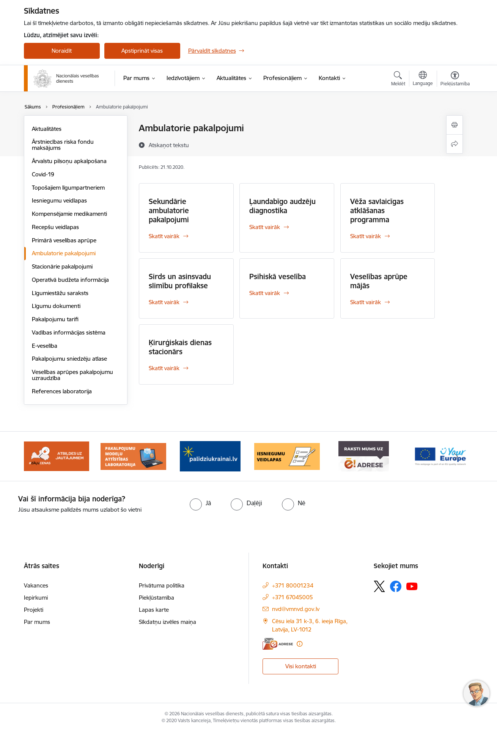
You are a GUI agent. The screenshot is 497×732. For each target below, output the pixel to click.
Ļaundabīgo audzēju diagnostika (282, 206)
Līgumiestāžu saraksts (60, 293)
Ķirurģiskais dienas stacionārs (180, 347)
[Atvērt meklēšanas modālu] (398, 80)
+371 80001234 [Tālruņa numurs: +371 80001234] (292, 585)
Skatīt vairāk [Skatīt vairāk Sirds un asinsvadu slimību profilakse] (164, 302)
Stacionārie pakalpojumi (62, 266)
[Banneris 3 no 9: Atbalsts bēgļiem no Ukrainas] (210, 455)
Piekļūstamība (156, 597)
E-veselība (44, 345)
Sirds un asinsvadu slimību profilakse (180, 281)
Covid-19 (43, 174)
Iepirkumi (36, 597)
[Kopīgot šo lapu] (454, 144)
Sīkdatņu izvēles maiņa (167, 621)
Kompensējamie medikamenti (69, 213)
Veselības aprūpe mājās (378, 281)
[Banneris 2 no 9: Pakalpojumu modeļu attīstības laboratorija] (133, 455)
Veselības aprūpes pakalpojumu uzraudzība (72, 375)
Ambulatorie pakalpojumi (64, 253)
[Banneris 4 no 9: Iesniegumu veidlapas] (287, 455)
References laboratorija (62, 391)
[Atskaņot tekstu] (169, 144)
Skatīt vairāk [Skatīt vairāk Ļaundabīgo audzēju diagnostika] (264, 227)
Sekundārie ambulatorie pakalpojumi (169, 210)
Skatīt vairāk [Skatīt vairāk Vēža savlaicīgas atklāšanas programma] (365, 236)
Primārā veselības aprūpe (64, 240)
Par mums (37, 621)
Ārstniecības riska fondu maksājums (63, 144)
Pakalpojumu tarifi (55, 319)
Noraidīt (62, 50)
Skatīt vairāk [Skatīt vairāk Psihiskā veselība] (264, 293)
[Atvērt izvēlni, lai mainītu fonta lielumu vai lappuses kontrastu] (455, 80)
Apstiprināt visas (142, 50)
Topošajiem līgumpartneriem (68, 187)
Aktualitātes (46, 128)
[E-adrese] (278, 644)
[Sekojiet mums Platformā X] (379, 586)
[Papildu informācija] (299, 644)
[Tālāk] (456, 456)
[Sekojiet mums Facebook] (395, 586)
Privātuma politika (161, 585)
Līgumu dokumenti (56, 305)
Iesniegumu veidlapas (59, 200)
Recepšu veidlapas (55, 227)
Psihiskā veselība (277, 276)
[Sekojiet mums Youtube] (412, 586)
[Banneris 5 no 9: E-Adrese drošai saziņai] (363, 455)
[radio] (200, 502)
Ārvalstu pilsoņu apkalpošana (69, 161)
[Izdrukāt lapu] (454, 125)
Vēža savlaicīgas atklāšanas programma (377, 210)
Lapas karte (154, 609)
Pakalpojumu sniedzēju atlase (69, 358)
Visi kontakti (300, 666)
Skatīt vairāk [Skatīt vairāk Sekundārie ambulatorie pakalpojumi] (164, 236)
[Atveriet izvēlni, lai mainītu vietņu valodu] (423, 79)
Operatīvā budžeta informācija (70, 279)
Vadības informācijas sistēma (68, 332)
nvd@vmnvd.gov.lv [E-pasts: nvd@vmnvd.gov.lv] (295, 609)
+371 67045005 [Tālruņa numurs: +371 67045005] (292, 597)
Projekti (33, 609)
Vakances (36, 585)
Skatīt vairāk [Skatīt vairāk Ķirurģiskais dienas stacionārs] (164, 368)
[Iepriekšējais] (41, 456)
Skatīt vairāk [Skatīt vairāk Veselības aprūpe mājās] (365, 302)
